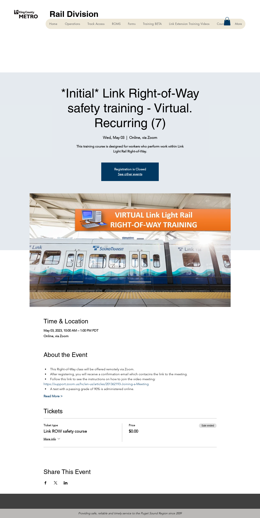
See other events (130, 174)
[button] (227, 21)
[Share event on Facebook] (45, 482)
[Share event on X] (56, 482)
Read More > (53, 396)
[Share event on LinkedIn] (66, 482)
